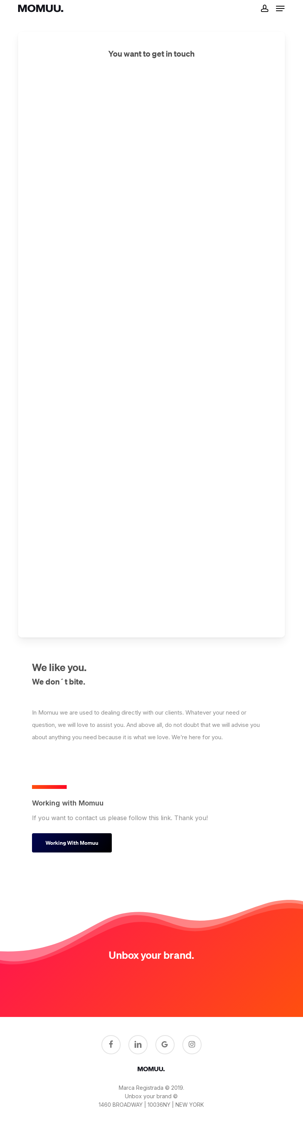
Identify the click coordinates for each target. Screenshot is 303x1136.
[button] (280, 8)
